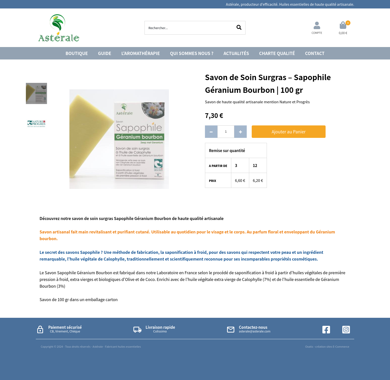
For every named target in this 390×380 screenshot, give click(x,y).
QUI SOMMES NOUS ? (191, 53)
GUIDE (104, 53)
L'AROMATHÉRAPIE (140, 53)
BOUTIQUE (76, 53)
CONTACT (315, 53)
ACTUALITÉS (236, 53)
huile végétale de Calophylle (97, 259)
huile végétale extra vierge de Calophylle (225, 279)
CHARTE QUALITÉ (277, 53)
